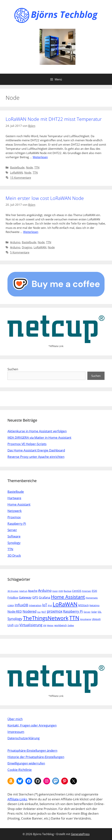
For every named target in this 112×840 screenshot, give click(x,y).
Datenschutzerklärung (23, 738)
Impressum (15, 732)
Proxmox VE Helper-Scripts (26, 444)
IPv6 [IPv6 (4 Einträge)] (50, 605)
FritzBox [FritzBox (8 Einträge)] (12, 597)
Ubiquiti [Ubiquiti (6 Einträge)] (96, 619)
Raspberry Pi (16, 523)
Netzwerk (14, 511)
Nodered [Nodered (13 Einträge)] (29, 611)
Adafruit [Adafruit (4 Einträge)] (23, 591)
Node (29, 167)
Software (14, 536)
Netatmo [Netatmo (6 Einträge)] (94, 605)
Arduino (15, 242)
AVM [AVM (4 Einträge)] (60, 591)
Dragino (27, 247)
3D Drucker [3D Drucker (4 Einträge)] (12, 591)
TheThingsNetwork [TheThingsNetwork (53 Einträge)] (46, 617)
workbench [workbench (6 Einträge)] (60, 625)
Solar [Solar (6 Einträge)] (94, 611)
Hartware (14, 498)
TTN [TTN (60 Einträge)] (74, 618)
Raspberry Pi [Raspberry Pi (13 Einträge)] (73, 611)
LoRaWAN (16, 172)
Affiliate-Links (17, 799)
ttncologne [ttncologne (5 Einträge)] (85, 619)
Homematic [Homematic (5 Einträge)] (92, 597)
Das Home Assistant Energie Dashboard (36, 450)
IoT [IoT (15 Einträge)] (44, 604)
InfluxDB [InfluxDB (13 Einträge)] (21, 605)
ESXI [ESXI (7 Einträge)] (94, 591)
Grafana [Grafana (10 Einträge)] (44, 597)
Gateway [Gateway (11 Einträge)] (25, 597)
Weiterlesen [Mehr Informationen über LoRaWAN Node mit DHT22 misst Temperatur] (40, 157)
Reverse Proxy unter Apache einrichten (35, 456)
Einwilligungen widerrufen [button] (26, 763)
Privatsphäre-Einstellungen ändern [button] (32, 750)
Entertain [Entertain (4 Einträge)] (86, 591)
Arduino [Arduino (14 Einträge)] (45, 590)
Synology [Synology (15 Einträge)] (14, 618)
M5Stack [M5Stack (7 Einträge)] (83, 605)
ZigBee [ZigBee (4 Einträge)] (71, 625)
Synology (14, 543)
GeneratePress (80, 834)
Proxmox (14, 517)
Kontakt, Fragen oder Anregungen (32, 725)
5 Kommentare (19, 252)
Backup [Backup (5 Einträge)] (67, 591)
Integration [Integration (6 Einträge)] (35, 605)
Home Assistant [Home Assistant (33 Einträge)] (68, 597)
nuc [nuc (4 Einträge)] (39, 612)
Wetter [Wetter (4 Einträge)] (50, 625)
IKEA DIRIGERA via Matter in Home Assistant (39, 437)
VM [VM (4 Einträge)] (44, 625)
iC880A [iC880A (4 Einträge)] (10, 605)
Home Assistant (18, 504)
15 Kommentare (20, 177)
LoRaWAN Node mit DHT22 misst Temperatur (54, 119)
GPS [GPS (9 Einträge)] (35, 597)
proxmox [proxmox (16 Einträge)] (54, 611)
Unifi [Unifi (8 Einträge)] (10, 625)
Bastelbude (17, 167)
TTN (36, 167)
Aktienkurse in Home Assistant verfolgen (37, 431)
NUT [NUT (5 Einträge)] (43, 611)
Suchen (12, 369)
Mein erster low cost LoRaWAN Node (45, 198)
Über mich (15, 719)
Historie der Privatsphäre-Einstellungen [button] (35, 757)
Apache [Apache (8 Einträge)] (32, 591)
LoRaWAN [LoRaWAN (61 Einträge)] (65, 604)
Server (12, 530)
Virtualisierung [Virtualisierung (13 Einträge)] (30, 624)
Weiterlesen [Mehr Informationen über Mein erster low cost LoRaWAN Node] (30, 232)
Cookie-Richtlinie (19, 769)
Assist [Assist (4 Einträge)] (55, 591)
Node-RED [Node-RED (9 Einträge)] (14, 611)
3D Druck (14, 555)
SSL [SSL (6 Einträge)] (100, 611)
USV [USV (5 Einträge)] (16, 625)
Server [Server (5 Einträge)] (87, 611)
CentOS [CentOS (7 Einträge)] (76, 591)
